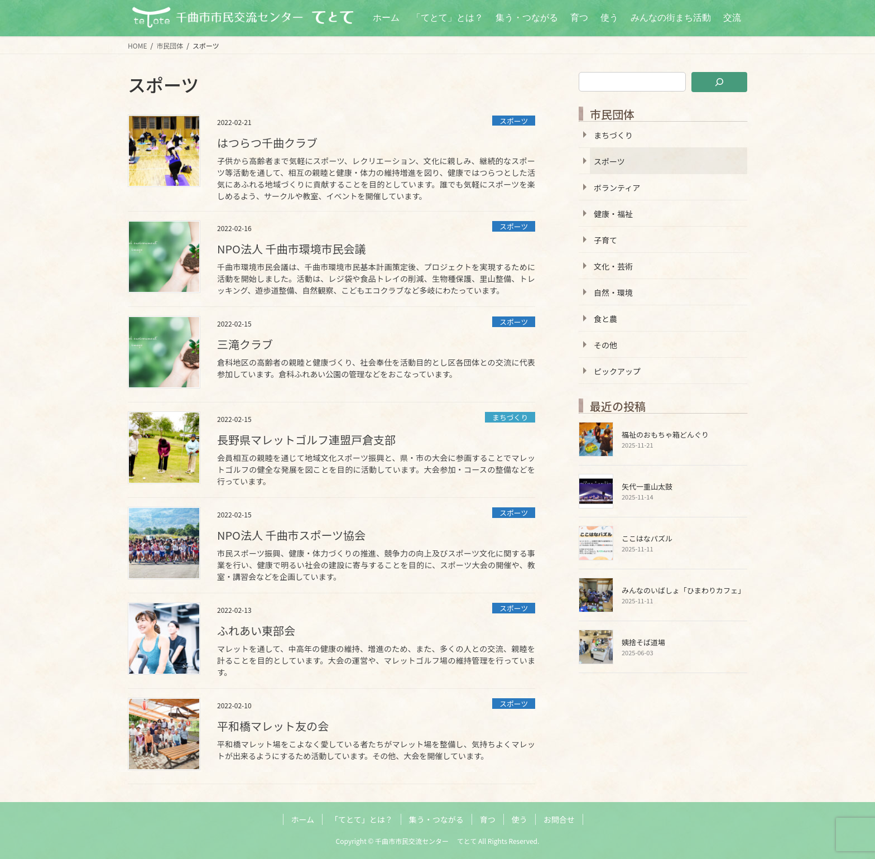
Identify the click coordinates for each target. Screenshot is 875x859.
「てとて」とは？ (361, 819)
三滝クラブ (245, 344)
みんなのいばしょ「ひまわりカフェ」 (683, 590)
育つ (488, 819)
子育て (605, 240)
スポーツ (513, 121)
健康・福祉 (613, 213)
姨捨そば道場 (643, 642)
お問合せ (559, 819)
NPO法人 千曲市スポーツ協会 (291, 535)
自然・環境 (613, 292)
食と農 (605, 318)
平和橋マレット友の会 (273, 726)
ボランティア (617, 187)
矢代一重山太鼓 (647, 486)
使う (519, 819)
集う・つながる (436, 819)
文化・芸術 (613, 266)
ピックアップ (617, 371)
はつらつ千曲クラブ (267, 143)
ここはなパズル (647, 538)
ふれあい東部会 (256, 630)
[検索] (719, 82)
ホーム (303, 819)
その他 (605, 345)
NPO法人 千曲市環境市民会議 (291, 249)
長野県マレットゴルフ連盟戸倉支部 (306, 439)
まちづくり (510, 417)
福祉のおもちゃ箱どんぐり (665, 434)
